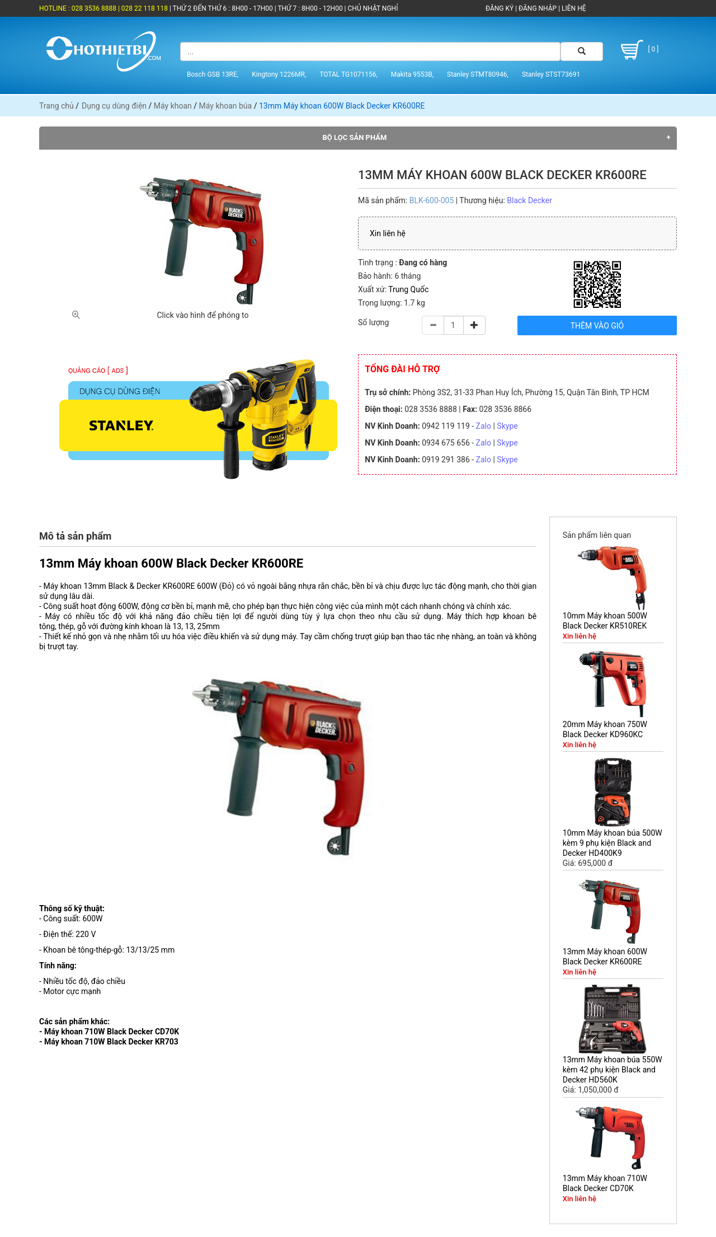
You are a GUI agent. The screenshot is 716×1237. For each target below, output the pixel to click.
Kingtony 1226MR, (279, 74)
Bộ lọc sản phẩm (355, 137)
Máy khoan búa (225, 105)
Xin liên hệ (388, 233)
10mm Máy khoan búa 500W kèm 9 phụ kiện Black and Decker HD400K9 (612, 843)
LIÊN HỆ (573, 8)
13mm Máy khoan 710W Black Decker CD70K (605, 1183)
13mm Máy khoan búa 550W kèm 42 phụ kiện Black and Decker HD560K (612, 1069)
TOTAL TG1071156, (348, 74)
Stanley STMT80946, (477, 74)
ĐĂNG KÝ (500, 8)
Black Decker (529, 200)
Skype (507, 425)
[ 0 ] (638, 50)
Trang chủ (56, 105)
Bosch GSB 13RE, (212, 74)
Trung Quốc (408, 289)
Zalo (483, 425)
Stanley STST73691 (551, 74)
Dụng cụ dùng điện (114, 105)
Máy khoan (173, 105)
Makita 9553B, (412, 74)
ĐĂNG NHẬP (538, 8)
